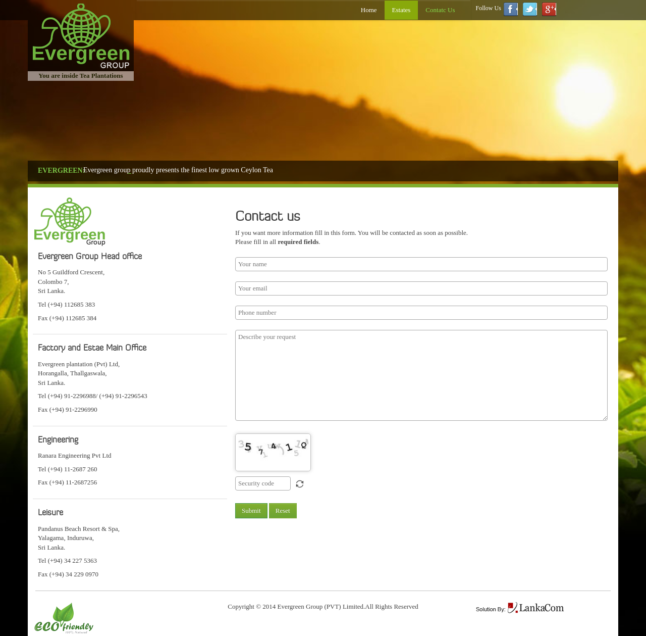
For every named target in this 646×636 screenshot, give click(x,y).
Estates (401, 10)
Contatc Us (440, 10)
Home (369, 10)
